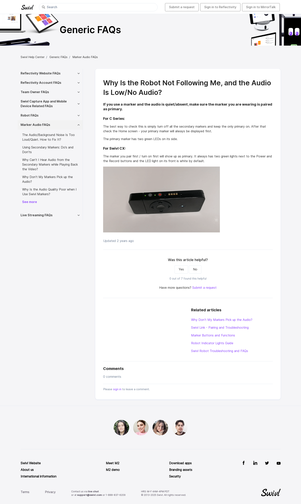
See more (29, 202)
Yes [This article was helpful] (181, 269)
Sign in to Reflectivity (220, 7)
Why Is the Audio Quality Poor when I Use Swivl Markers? (49, 192)
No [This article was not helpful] (195, 269)
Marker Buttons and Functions (213, 335)
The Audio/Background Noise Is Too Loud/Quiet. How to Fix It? (48, 137)
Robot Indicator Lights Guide (212, 343)
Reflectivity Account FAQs (41, 83)
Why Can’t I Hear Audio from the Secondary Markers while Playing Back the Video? (50, 164)
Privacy (50, 492)
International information (38, 476)
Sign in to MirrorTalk (261, 7)
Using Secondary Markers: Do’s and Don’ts (48, 150)
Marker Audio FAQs (85, 57)
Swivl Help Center (33, 57)
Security (175, 476)
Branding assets (180, 470)
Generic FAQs (58, 57)
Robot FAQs (30, 115)
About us (27, 470)
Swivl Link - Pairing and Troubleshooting (220, 327)
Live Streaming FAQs (37, 215)
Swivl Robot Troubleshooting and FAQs (219, 351)
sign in (117, 389)
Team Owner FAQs (35, 92)
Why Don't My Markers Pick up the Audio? (221, 320)
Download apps (180, 463)
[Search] (98, 7)
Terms (25, 492)
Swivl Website (31, 463)
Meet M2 (112, 463)
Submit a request (182, 7)
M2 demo (113, 470)
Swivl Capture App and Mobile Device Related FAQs (44, 104)
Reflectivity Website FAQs (41, 73)
